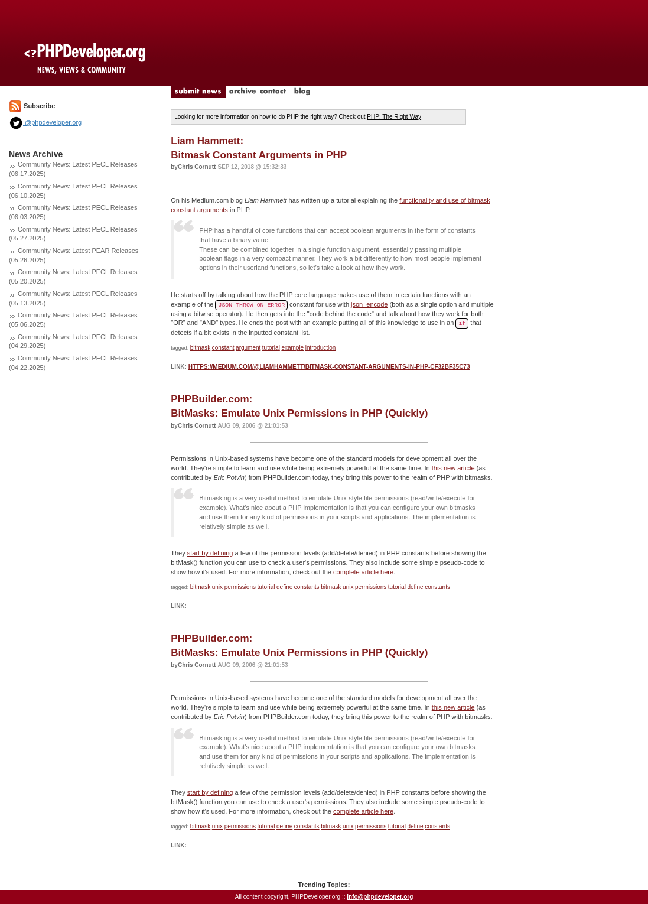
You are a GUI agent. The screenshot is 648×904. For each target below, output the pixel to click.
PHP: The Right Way (394, 116)
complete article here (363, 571)
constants (307, 587)
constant (223, 347)
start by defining (210, 553)
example (292, 347)
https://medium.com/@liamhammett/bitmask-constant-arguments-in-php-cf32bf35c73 (329, 366)
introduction (320, 347)
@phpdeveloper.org (45, 122)
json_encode (369, 304)
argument (248, 347)
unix (217, 587)
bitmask (200, 347)
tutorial (271, 347)
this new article (453, 467)
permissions (240, 587)
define (284, 587)
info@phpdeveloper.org (380, 896)
